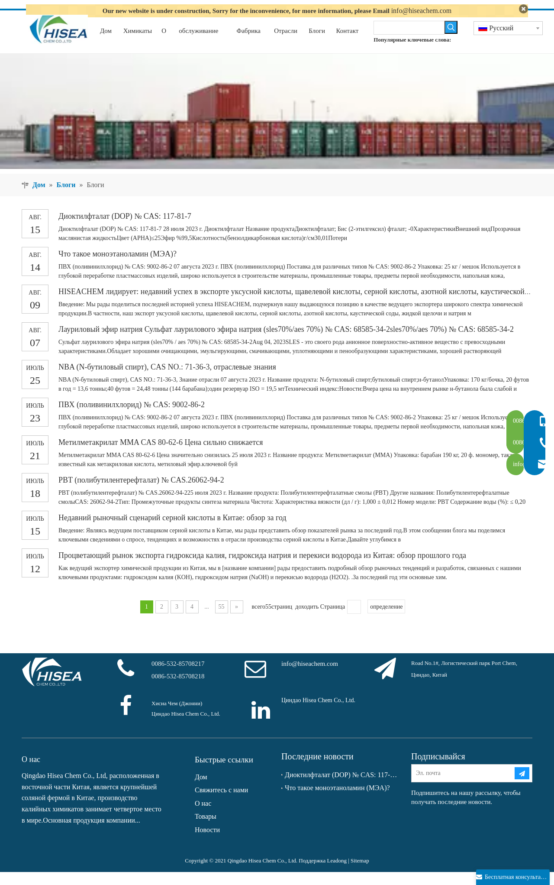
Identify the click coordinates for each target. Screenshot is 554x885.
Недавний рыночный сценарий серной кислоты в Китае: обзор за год (172, 530)
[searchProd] (409, 41)
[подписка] (522, 786)
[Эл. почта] (463, 786)
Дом (201, 790)
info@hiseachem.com (421, 10)
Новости (207, 842)
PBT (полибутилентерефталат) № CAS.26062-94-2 (141, 493)
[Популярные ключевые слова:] (450, 40)
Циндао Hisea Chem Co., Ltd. (318, 713)
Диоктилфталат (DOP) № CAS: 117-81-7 (124, 229)
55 (222, 619)
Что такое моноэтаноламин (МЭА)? (117, 267)
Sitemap (360, 873)
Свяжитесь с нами (221, 803)
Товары (205, 829)
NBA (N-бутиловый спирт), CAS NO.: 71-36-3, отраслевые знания (167, 380)
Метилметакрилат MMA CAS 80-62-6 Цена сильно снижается (160, 455)
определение (386, 619)
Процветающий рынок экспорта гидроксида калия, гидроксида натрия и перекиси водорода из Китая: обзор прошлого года (262, 568)
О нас (203, 816)
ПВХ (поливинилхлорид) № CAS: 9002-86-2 (131, 417)
